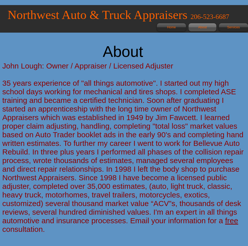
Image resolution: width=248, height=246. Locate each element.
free (231, 220)
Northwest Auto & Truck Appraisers (99, 15)
